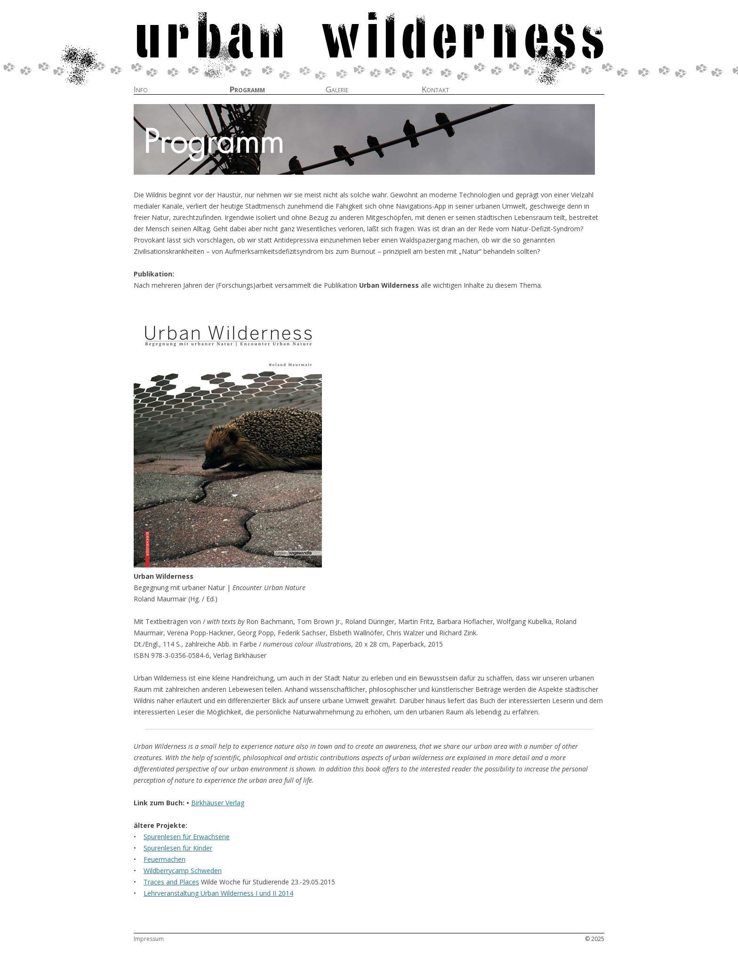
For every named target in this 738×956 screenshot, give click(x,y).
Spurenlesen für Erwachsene (187, 836)
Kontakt (435, 90)
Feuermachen (164, 859)
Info (141, 90)
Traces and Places (171, 881)
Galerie (337, 90)
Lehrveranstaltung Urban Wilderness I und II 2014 (218, 893)
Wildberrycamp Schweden (183, 870)
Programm (247, 90)
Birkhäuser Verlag (217, 802)
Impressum (149, 939)
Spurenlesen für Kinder (178, 847)
